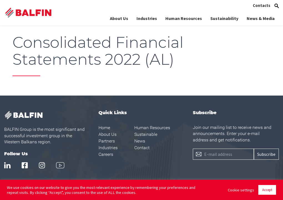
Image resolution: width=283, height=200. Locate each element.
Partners (106, 141)
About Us (119, 17)
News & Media (261, 17)
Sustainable (145, 134)
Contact (142, 147)
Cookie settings (241, 190)
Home (104, 127)
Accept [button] (267, 190)
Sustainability (224, 17)
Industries (147, 17)
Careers (105, 154)
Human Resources (183, 17)
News (139, 141)
